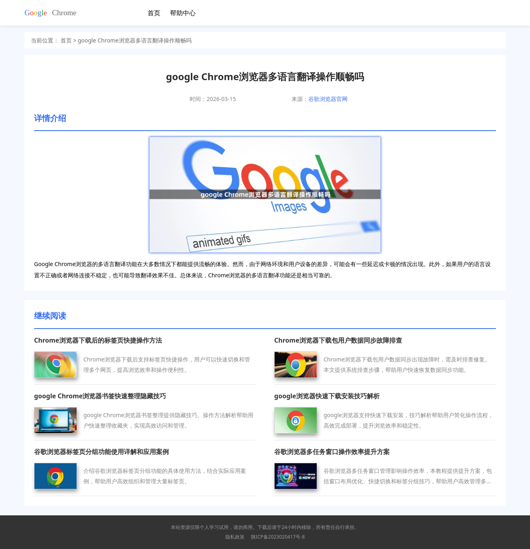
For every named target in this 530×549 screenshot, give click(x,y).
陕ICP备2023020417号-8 (278, 536)
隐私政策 (235, 536)
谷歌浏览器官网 (328, 99)
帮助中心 (183, 12)
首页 (154, 12)
